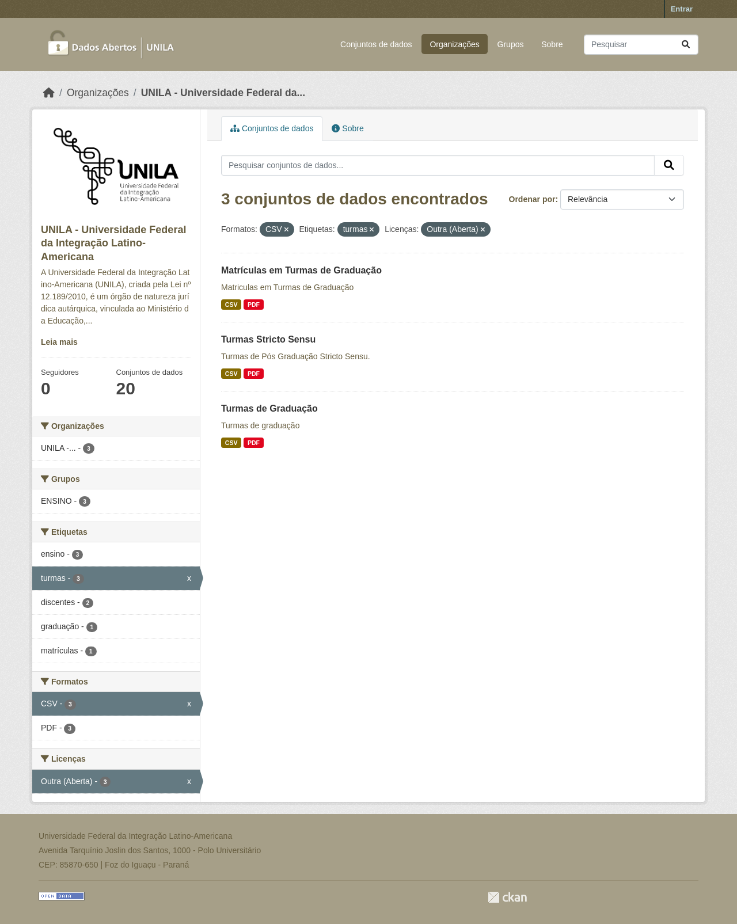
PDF (254, 304)
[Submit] (685, 45)
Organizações (454, 44)
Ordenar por (532, 199)
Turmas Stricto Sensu (268, 339)
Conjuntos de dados (376, 44)
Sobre (552, 44)
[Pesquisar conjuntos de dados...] (641, 45)
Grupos (510, 44)
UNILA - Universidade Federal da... (223, 92)
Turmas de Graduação (269, 408)
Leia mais (59, 342)
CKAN (507, 897)
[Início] (49, 92)
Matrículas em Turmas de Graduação (301, 270)
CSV (231, 304)
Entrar (682, 9)
